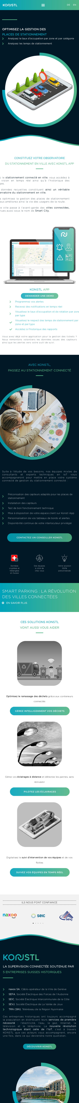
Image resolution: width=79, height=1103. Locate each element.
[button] (43, 5)
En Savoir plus (16, 603)
